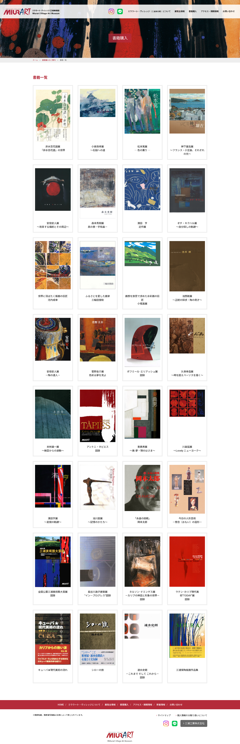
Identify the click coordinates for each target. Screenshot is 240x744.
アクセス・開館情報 (210, 11)
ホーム (35, 60)
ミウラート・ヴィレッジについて (149, 11)
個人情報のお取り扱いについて (192, 715)
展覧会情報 (180, 11)
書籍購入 (193, 11)
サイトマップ (164, 715)
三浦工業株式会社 (194, 723)
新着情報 (161, 704)
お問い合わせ (229, 11)
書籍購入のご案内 (49, 60)
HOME (61, 704)
